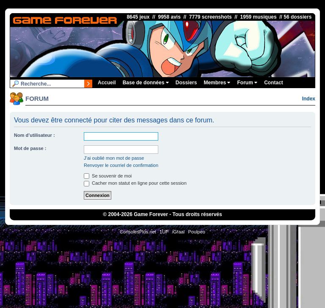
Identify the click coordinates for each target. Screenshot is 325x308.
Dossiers (186, 83)
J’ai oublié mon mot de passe (114, 158)
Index (308, 99)
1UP (164, 231)
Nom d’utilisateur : (34, 135)
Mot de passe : (30, 148)
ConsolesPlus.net (138, 231)
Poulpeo (196, 231)
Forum (247, 83)
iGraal (178, 231)
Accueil (107, 83)
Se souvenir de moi (108, 175)
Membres (217, 83)
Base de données (146, 83)
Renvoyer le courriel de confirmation (121, 165)
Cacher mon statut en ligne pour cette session (135, 183)
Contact (273, 83)
